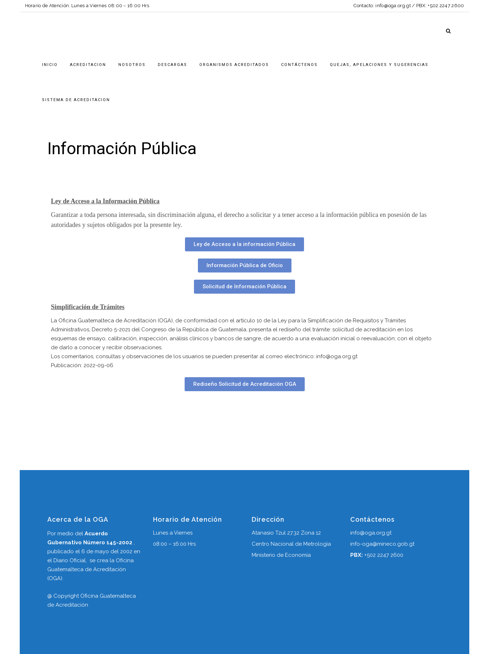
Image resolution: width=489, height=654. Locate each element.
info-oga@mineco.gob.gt (382, 544)
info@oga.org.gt (393, 5)
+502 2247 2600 (446, 5)
